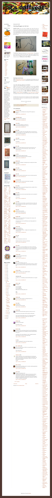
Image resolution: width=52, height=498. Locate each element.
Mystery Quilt (6, 218)
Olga (16, 209)
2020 (6, 265)
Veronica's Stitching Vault (45, 468)
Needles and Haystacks (44, 328)
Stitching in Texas (45, 408)
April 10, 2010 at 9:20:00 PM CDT (21, 157)
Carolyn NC (17, 110)
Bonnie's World (45, 167)
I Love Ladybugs (7, 298)
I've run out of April (8, 295)
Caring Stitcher (45, 187)
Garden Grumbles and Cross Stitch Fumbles (45, 250)
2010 (6, 280)
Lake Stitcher (44, 284)
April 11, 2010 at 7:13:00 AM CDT (21, 189)
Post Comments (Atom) (20, 385)
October (7, 285)
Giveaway (17, 105)
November (7, 283)
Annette (17, 226)
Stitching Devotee (45, 401)
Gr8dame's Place (45, 255)
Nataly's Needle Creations (45, 322)
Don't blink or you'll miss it (8, 303)
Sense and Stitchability (44, 380)
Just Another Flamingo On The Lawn (45, 271)
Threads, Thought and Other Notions (45, 458)
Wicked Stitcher (45, 473)
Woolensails (44, 485)
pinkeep (9, 224)
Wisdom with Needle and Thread (44, 480)
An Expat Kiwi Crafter (45, 135)
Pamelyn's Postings (44, 348)
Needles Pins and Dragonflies (45, 332)
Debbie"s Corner (45, 222)
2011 (6, 278)
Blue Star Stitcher (45, 166)
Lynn (16, 261)
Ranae (17, 303)
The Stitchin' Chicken (44, 443)
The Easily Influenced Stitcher (44, 433)
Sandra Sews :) (45, 376)
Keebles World (45, 280)
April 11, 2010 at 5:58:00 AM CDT (21, 176)
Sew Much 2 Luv (45, 384)
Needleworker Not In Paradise (45, 334)
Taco (9, 233)
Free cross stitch (7, 206)
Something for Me (45, 388)
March (7, 310)
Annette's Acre (45, 137)
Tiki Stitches (44, 462)
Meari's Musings (45, 311)
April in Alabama (45, 142)
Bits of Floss (44, 156)
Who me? (7, 242)
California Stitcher (44, 183)
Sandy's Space (45, 377)
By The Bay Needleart (44, 181)
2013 (6, 275)
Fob (9, 205)
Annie (17, 138)
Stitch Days (44, 393)
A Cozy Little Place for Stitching (44, 112)
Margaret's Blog (45, 306)
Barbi (16, 130)
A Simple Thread (45, 123)
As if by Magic (45, 143)
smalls (9, 230)
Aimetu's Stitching (45, 126)
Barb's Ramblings (45, 150)
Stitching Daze (45, 400)
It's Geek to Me (45, 265)
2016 (6, 271)
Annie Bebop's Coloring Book (45, 141)
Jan (16, 154)
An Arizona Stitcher (44, 133)
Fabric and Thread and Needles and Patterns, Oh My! (45, 233)
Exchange (6, 201)
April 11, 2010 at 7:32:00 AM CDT (21, 198)
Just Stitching (45, 273)
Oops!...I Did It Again (8, 300)
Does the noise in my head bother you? (45, 226)
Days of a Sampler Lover (45, 221)
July (6, 289)
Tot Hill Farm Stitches (45, 465)
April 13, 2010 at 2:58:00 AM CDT (21, 325)
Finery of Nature (6, 204)
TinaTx (17, 371)
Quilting (5, 225)
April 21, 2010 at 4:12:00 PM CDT (21, 379)
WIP (9, 242)
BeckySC (6, 61)
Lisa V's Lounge (45, 291)
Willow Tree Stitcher (44, 476)
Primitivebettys (45, 354)
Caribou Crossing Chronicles (45, 186)
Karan (17, 185)
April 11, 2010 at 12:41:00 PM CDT (21, 242)
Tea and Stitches (45, 427)
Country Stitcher (45, 204)
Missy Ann (17, 364)
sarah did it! (44, 378)
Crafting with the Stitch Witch (45, 206)
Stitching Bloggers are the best (8, 306)
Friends (5, 208)
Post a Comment (17, 381)
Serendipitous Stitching (45, 382)
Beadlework (44, 151)
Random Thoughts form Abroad (45, 363)
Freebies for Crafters (44, 247)
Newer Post (15, 383)
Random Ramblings (44, 361)
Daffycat (18, 104)
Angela (6, 70)
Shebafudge (44, 387)
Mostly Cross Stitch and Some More (45, 315)
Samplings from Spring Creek (45, 375)
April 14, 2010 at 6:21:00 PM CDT (21, 368)
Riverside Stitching (44, 366)
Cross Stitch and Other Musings (45, 210)
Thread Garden (45, 456)
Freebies (44, 27)
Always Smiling (45, 131)
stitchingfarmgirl (45, 418)
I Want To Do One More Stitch (45, 262)
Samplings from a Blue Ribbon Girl (45, 372)
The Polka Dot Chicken (45, 441)
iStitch (43, 264)
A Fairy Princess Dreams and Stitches (45, 114)
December (7, 281)
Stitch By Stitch (45, 392)
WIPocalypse (6, 243)
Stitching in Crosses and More (45, 407)
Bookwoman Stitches (44, 169)
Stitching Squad (45, 409)
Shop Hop (5, 228)
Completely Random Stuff (7, 197)
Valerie (6, 72)
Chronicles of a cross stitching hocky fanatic (45, 199)
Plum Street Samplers (44, 352)
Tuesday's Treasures (7, 237)
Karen (17, 192)
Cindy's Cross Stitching (45, 201)
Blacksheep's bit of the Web (45, 160)
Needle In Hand (45, 326)
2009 (6, 315)
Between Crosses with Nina (45, 155)
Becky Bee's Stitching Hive (45, 153)
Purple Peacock (45, 358)
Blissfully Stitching (44, 162)
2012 (6, 277)
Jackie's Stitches (45, 266)
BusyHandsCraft (45, 173)
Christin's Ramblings (44, 196)
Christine (17, 254)
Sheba (9, 227)
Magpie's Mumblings (44, 300)
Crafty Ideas (6, 199)
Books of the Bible (7, 193)
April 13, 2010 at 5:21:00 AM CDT (21, 336)
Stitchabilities (18, 117)
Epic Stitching (45, 229)
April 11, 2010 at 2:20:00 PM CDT (21, 258)
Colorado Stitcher (45, 203)
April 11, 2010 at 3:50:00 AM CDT (21, 170)
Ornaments (5, 221)
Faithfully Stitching (44, 238)
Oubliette (44, 346)
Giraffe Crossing (45, 254)
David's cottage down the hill (45, 219)
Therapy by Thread (44, 455)
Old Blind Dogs (8, 219)
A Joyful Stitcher (45, 116)
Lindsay (6, 65)
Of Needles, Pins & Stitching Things (45, 343)
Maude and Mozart (44, 310)
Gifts (9, 208)
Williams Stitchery (45, 474)
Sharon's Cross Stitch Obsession (45, 386)
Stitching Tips (8, 232)
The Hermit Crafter (44, 436)
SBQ (6, 227)
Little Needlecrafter (45, 297)
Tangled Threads (45, 426)
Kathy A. (17, 283)
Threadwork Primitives (44, 461)
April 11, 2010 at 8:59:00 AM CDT (21, 223)
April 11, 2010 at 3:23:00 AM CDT (21, 164)
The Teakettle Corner (44, 451)
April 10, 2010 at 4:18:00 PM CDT (21, 120)
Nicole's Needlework (44, 338)
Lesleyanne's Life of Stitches (45, 290)
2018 (6, 268)
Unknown (17, 270)
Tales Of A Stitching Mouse (45, 425)
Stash (5, 232)
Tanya (6, 71)
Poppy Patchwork (45, 353)
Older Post (36, 383)
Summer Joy (6, 233)
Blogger (30, 493)
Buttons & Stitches (44, 177)
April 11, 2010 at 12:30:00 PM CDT (21, 232)
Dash (9, 199)
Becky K (6, 64)
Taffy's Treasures (45, 423)
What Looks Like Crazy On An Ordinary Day (45, 470)
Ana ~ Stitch (44, 136)
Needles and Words (44, 330)
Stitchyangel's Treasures (45, 421)
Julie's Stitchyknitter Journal (44, 268)
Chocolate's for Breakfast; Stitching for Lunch (45, 193)
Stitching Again (45, 398)
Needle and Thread (44, 324)
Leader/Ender (7, 214)
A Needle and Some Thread (44, 120)
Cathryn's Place (45, 189)
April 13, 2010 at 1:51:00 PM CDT (21, 361)
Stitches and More (45, 394)
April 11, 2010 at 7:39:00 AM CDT (21, 206)
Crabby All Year (7, 198)
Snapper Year (22, 105)
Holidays (9, 210)
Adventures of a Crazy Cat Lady (45, 125)
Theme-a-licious (6, 234)
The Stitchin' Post (45, 444)
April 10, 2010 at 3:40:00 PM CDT (21, 114)
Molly (9, 217)
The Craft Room (45, 431)
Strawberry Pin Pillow (8, 308)
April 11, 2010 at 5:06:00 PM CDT (21, 267)
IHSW (8, 213)
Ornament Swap (7, 220)
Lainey (17, 123)
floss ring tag (7, 205)
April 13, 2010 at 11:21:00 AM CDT (21, 342)
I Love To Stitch (45, 260)
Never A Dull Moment (44, 336)
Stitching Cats (45, 399)
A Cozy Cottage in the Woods (45, 109)
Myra (16, 146)
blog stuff (7, 191)
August (7, 288)
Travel (5, 235)
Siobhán (17, 297)
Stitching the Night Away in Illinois (45, 411)
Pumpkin (17, 216)
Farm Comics (8, 203)
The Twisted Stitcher (44, 453)
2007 (6, 318)
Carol (16, 201)
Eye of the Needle (45, 230)
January (7, 313)
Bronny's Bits (44, 170)
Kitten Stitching (45, 281)
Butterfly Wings (45, 174)
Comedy (5, 195)
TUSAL (6, 238)
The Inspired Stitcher (44, 438)
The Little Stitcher (45, 439)
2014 (6, 274)
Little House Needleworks (44, 295)
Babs (16, 235)
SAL (4, 227)
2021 (6, 264)
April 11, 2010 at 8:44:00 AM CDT (21, 213)
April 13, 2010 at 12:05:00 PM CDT (21, 351)
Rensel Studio (45, 364)
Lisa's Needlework (44, 293)
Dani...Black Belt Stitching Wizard (45, 217)
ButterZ (44, 175)
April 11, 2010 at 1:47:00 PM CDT (21, 251)
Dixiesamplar (45, 223)
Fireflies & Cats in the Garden (45, 244)
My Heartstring (45, 318)
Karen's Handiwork (44, 277)
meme (7, 216)
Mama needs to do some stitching (45, 305)
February (7, 312)
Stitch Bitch (44, 391)
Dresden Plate (7, 200)
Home (26, 383)
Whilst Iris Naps (45, 472)
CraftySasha (44, 207)
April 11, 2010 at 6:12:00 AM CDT (21, 182)
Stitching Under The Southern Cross (45, 414)
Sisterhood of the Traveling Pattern (7, 229)
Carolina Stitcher (45, 188)
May (7, 292)
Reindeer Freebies (7, 226)
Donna (17, 245)
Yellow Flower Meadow (45, 487)
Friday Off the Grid (7, 207)
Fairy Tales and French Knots (45, 236)
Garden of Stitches (44, 252)
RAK (19, 105)
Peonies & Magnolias (44, 350)
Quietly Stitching (45, 359)
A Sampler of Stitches (44, 122)
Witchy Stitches (45, 482)
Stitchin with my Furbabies (45, 396)
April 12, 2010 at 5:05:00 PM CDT (21, 317)
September (7, 286)
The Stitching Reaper (44, 448)
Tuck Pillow (8, 236)
